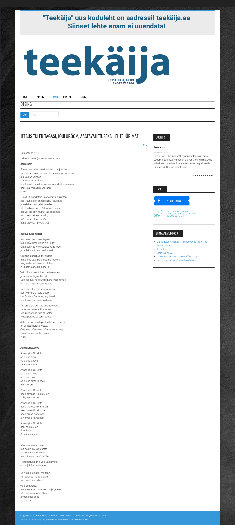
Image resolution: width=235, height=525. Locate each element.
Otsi (25, 114)
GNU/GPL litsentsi (73, 519)
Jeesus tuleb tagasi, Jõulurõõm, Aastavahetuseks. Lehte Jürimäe (79, 136)
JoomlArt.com (104, 515)
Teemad (53, 97)
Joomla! (24, 519)
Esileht (27, 97)
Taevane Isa (159, 147)
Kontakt (68, 97)
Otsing (82, 97)
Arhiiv (40, 97)
